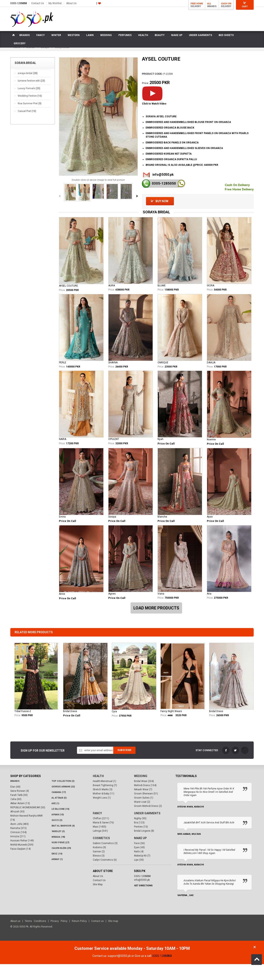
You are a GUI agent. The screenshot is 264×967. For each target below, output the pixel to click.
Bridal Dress (70, 713)
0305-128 (18, 3)
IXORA (210, 288)
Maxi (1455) (99, 829)
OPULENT (113, 441)
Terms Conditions (35, 924)
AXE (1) (55, 806)
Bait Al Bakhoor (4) (63, 828)
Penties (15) (141, 829)
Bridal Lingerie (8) (144, 833)
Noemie (211, 442)
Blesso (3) (99, 858)
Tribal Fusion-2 (22, 713)
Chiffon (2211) (101, 821)
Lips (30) (139, 862)
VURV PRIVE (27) (60, 845)
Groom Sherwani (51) (146, 796)
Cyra (114, 714)
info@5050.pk (163, 177)
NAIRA (62, 441)
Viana (161, 596)
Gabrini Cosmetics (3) (105, 845)
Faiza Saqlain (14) (20, 851)
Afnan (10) (58, 817)
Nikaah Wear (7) (143, 792)
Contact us (97, 924)
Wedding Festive (30, 98)
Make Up (140, 840)
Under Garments (147, 816)
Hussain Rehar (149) (22, 843)
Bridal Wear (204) (144, 783)
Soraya (112, 519)
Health (98, 778)
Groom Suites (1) (143, 800)
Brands (15, 783)
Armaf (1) (57, 862)
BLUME (162, 288)
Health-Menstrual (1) (104, 783)
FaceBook (226, 753)
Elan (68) (15, 789)
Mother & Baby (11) (103, 796)
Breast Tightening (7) (105, 788)
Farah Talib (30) (19, 797)
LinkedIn (245, 753)
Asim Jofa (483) (19, 826)
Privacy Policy (59, 924)
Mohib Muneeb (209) (21, 847)
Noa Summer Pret (29, 106)
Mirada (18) (58, 839)
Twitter (235, 753)
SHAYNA (113, 365)
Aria (209, 596)
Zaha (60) (15, 801)
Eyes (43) (139, 850)
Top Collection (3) (63, 783)
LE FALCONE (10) (60, 811)
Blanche (162, 519)
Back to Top (256, 959)
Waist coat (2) (142, 804)
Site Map (98, 887)
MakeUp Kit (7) (142, 858)
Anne (62, 596)
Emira (62, 519)
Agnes (112, 596)
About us (15, 924)
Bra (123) (139, 825)
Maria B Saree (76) (103, 825)
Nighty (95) (140, 821)
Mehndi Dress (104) (145, 788)
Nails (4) (139, 854)
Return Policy (79, 924)
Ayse (210, 519)
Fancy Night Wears (171, 713)
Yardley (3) (58, 834)
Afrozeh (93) (17, 814)
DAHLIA (211, 365)
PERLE (62, 365)
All (209, 3)
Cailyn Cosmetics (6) (105, 862)
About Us (71, 3)
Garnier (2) (99, 854)
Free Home (197, 3)
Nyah (160, 441)
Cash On (226, 3)
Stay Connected (207, 753)
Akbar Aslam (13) (20, 806)
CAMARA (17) (59, 795)
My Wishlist (55, 3)
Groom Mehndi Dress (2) (148, 808)
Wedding (140, 778)
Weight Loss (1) (102, 800)
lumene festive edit (31, 83)
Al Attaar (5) (59, 800)
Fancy (97, 816)
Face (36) (139, 845)
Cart (245, 6)
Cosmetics (101, 840)
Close (254, 950)
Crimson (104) (18, 835)
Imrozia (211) (18, 839)
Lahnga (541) (100, 833)
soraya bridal (28, 75)
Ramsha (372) (18, 830)
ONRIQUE (163, 365)
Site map (113, 924)
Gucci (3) (57, 823)
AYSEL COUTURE (68, 288)
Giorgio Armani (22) (63, 789)
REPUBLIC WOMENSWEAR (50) (27, 810)
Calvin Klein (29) (61, 850)
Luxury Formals (29, 91)
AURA (111, 288)
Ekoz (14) (57, 856)
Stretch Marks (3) (102, 792)
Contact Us (37, 3)
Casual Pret (27, 113)
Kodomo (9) (99, 850)
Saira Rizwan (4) (19, 793)
